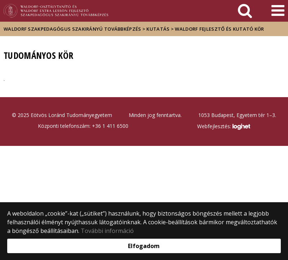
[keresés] (245, 11)
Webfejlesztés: (223, 126)
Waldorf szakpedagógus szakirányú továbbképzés (72, 29)
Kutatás (157, 29)
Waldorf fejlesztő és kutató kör (219, 29)
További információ (107, 231)
